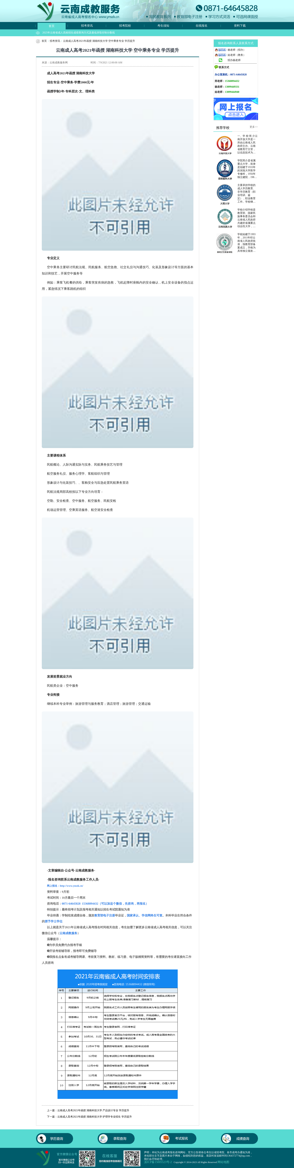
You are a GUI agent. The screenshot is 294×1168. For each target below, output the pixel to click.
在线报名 (201, 25)
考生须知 (163, 25)
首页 (52, 26)
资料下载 (240, 25)
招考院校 (125, 25)
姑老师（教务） (230, 55)
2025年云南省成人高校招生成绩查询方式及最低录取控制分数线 (78, 32)
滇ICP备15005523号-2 (158, 1162)
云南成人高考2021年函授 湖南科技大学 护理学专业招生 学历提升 (94, 1116)
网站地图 (223, 1162)
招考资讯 (87, 25)
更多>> (254, 127)
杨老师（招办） (230, 49)
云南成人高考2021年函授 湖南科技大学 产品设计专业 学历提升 (93, 1110)
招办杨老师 (228, 60)
